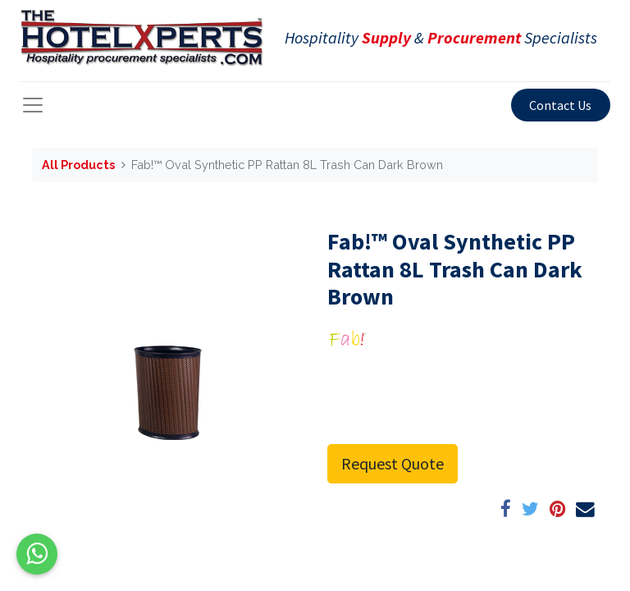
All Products (78, 165)
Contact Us (560, 105)
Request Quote (392, 463)
